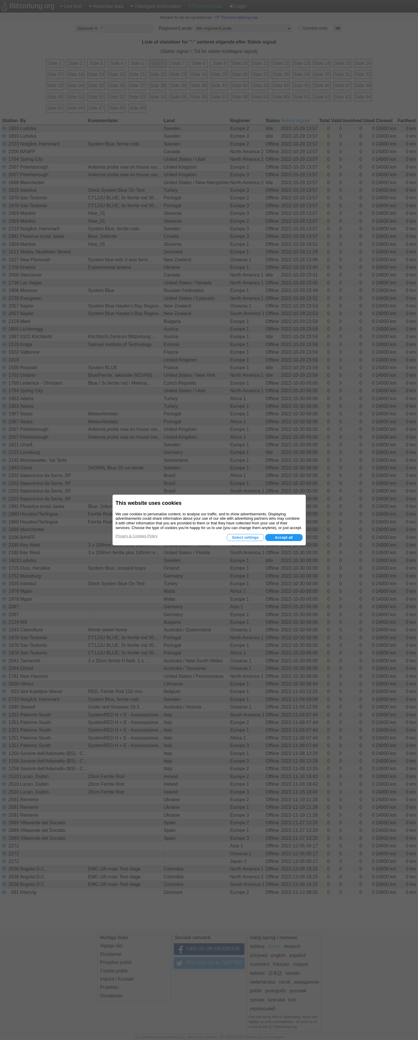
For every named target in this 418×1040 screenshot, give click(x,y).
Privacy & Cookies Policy (137, 536)
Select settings (245, 537)
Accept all (284, 537)
